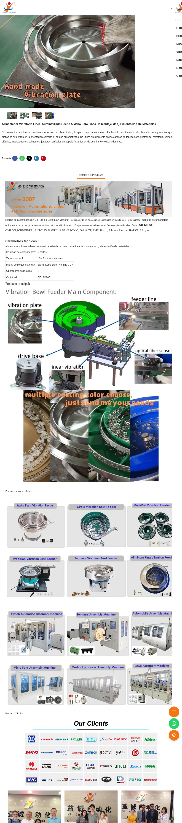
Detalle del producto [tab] (91, 175)
